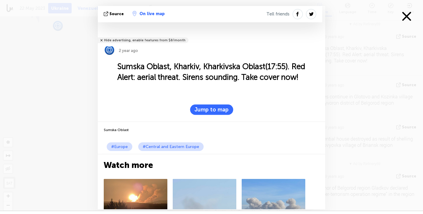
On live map (149, 13)
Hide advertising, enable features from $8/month (144, 40)
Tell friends (278, 14)
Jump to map (211, 109)
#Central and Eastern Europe (171, 146)
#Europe (119, 146)
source (114, 14)
